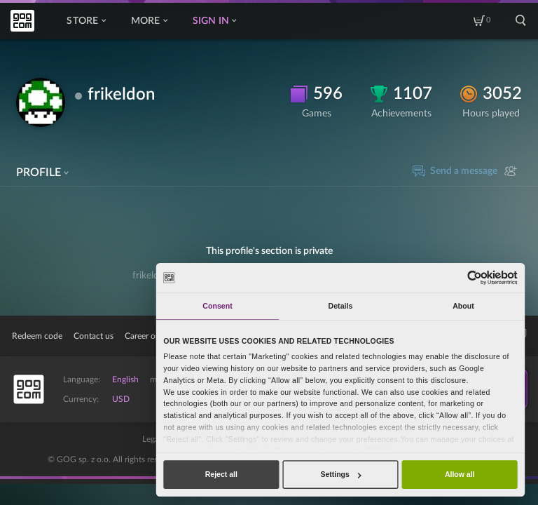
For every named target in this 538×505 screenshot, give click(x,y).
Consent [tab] (217, 306)
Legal (151, 439)
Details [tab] (341, 306)
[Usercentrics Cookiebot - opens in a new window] (474, 277)
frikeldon (121, 94)
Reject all (221, 474)
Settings (340, 474)
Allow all (460, 474)
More (149, 21)
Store (86, 21)
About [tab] (463, 306)
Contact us (93, 336)
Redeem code (37, 336)
